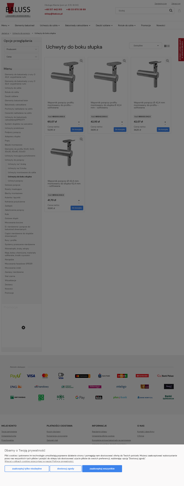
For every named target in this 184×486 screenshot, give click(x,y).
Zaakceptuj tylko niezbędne (27, 468)
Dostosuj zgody (65, 468)
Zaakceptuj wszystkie (102, 468)
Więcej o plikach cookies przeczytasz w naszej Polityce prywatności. (39, 461)
